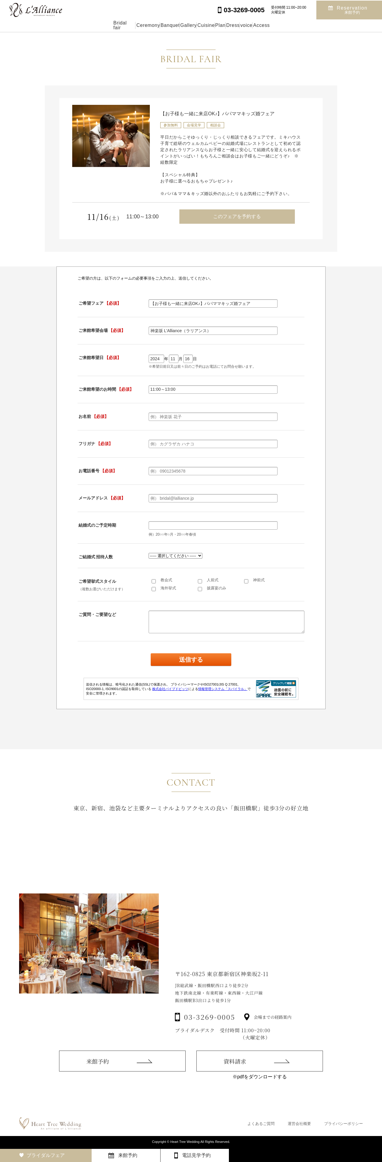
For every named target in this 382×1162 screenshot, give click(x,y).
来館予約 (97, 1070)
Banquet (141, 25)
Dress (259, 25)
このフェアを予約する (237, 216)
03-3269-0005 (209, 1031)
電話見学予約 (196, 1155)
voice (287, 25)
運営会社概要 (299, 1124)
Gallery (173, 25)
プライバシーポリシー (343, 1124)
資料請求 (235, 1073)
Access (316, 25)
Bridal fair (68, 25)
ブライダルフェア (46, 1155)
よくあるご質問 (261, 1124)
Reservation (352, 9)
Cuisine (204, 25)
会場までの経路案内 (272, 1031)
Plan (233, 25)
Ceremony (105, 25)
